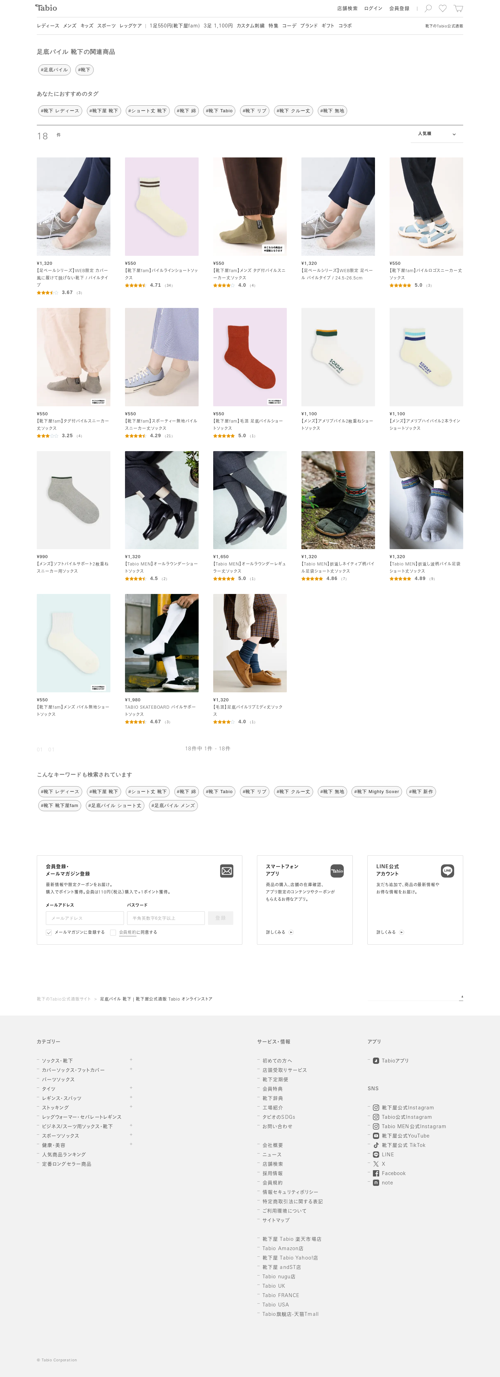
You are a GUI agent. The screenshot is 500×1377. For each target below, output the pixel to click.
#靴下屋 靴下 (104, 110)
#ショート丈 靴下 (147, 110)
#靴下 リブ (255, 110)
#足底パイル (54, 69)
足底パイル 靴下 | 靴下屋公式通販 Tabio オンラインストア (156, 999)
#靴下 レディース (60, 110)
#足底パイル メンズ (173, 805)
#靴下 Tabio (219, 110)
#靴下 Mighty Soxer (376, 791)
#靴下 (84, 69)
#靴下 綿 (186, 110)
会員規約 (128, 933)
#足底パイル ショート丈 (115, 805)
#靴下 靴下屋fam (59, 805)
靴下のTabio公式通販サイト (64, 999)
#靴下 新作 (421, 791)
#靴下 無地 (332, 110)
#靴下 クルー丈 (293, 110)
